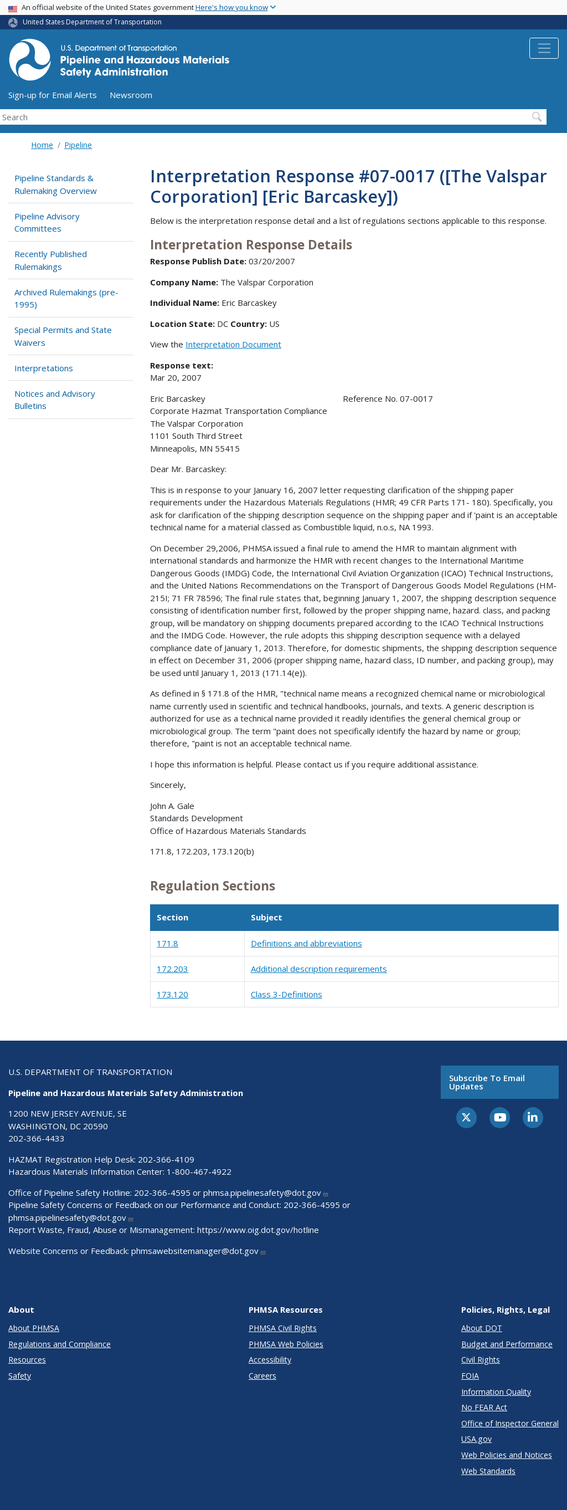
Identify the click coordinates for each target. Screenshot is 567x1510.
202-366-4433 (36, 1138)
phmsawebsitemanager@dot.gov (198, 1250)
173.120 (172, 994)
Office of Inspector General (510, 1423)
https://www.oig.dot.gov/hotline (258, 1229)
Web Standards (488, 1471)
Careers (262, 1375)
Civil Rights (480, 1359)
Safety (19, 1375)
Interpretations (43, 367)
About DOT (481, 1328)
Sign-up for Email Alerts (52, 94)
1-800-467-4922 (199, 1171)
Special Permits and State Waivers (63, 336)
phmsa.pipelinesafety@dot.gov (266, 1192)
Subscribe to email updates (487, 1082)
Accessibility (270, 1359)
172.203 (172, 968)
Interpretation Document (233, 344)
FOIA (470, 1375)
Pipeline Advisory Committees (47, 222)
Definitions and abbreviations (306, 943)
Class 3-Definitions (286, 994)
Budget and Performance (507, 1344)
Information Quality (496, 1391)
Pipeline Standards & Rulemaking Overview (55, 184)
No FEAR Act (484, 1407)
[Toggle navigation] (544, 48)
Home (42, 145)
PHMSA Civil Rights (283, 1328)
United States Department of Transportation (92, 22)
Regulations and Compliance (59, 1344)
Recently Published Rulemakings (50, 260)
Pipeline (78, 145)
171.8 (167, 943)
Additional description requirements (319, 968)
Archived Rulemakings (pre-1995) (66, 298)
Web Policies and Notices (506, 1455)
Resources (27, 1359)
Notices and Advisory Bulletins (54, 400)
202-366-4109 (166, 1159)
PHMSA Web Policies (286, 1344)
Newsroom (131, 94)
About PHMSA (33, 1328)
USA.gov (476, 1439)
